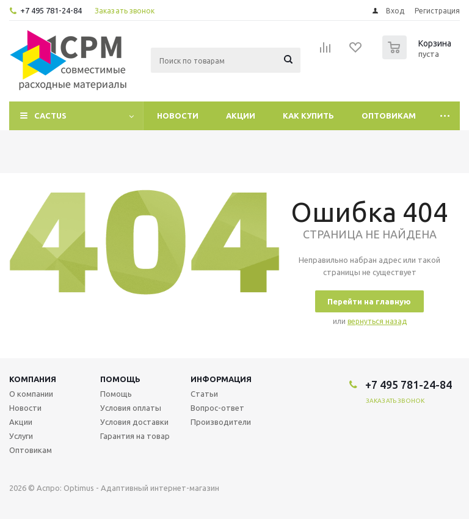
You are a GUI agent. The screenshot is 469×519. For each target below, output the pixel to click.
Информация (221, 379)
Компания (32, 379)
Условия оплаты (130, 407)
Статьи (204, 393)
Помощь (120, 379)
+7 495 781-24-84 (51, 10)
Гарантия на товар (135, 436)
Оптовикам (389, 115)
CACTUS (50, 115)
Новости (177, 115)
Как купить (308, 115)
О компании (31, 393)
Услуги (21, 436)
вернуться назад (377, 321)
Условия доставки (134, 422)
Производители (221, 422)
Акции (240, 115)
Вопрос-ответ (217, 407)
